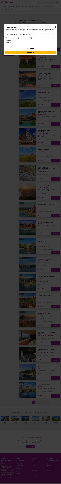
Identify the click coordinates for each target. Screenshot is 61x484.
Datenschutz (8, 42)
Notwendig (9, 38)
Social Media (22, 38)
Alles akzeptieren (30, 52)
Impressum (8, 40)
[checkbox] (6, 38)
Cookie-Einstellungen (11, 27)
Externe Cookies (35, 38)
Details (53, 45)
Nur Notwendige (30, 48)
